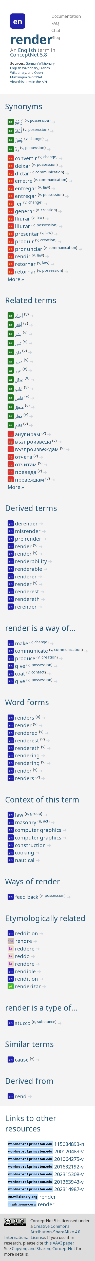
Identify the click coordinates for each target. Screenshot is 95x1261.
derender (27, 523)
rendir (23, 256)
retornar (26, 264)
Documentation (66, 16)
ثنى (19, 344)
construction (31, 845)
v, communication (47, 171)
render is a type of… (41, 1007)
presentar (27, 233)
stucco (23, 1023)
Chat (55, 30)
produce (25, 658)
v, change (34, 139)
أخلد (19, 316)
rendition (27, 978)
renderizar (28, 986)
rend (21, 1096)
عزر (18, 371)
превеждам (30, 479)
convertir (26, 158)
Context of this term (42, 799)
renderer (26, 576)
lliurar (23, 218)
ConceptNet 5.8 (28, 54)
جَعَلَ (19, 141)
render (31, 39)
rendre (24, 941)
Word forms (27, 702)
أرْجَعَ (20, 122)
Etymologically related (45, 918)
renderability (31, 561)
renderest (27, 591)
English (27, 50)
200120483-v (69, 1151)
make (22, 643)
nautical (25, 860)
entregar (26, 188)
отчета (24, 456)
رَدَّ (17, 150)
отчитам (26, 464)
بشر (19, 335)
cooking (25, 852)
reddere (25, 948)
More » (16, 279)
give (20, 666)
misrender (28, 531)
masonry (26, 822)
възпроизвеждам (37, 449)
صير (19, 362)
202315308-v (69, 1174)
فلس (19, 398)
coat (20, 673)
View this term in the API (28, 81)
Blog (55, 37)
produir (25, 241)
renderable (29, 568)
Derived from (29, 1081)
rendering (28, 755)
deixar (23, 165)
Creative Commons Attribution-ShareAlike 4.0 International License (42, 1231)
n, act (43, 821)
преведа (26, 472)
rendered (27, 732)
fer (19, 203)
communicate (32, 650)
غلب (19, 389)
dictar (22, 173)
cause (22, 1059)
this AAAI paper (58, 1243)
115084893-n (69, 1144)
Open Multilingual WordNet (26, 74)
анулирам (28, 434)
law (20, 814)
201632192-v (69, 1166)
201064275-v (69, 1159)
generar (25, 211)
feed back (27, 896)
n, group (33, 813)
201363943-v (69, 1181)
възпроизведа (33, 441)
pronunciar (29, 249)
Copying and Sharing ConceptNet (43, 1248)
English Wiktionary (24, 68)
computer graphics (39, 830)
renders (25, 717)
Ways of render (32, 881)
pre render (29, 538)
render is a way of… (40, 628)
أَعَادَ (19, 131)
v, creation (46, 209)
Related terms (30, 300)
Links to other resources (30, 1123)
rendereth (28, 599)
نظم (19, 426)
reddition (27, 933)
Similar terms (29, 1044)
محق (20, 408)
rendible (26, 971)
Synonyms (23, 106)
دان (18, 353)
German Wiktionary (40, 63)
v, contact (36, 671)
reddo (23, 956)
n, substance (44, 1021)
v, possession (37, 121)
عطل (20, 380)
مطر (19, 417)
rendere (25, 963)
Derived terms (31, 508)
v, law (44, 187)
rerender (26, 606)
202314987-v (69, 1189)
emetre (24, 180)
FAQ (55, 23)
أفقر (19, 325)
